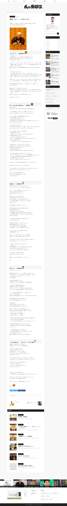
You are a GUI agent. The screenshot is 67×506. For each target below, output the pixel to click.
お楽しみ (53, 48)
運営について (32, 494)
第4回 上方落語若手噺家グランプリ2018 (55, 56)
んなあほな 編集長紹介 (33, 493)
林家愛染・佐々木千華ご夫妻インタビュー (26, 446)
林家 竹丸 (52, 23)
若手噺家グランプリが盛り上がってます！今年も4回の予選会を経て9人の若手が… (55, 59)
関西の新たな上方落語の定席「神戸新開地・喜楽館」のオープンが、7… (55, 65)
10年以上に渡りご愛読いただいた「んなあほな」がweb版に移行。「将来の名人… (55, 78)
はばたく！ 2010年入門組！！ (24, 456)
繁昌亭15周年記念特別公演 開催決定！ (25, 465)
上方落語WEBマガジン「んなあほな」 (32, 504)
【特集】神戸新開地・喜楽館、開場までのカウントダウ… (55, 63)
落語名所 (53, 46)
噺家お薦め (53, 44)
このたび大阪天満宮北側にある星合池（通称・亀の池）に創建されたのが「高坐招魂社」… (55, 72)
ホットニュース (12, 16)
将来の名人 (53, 41)
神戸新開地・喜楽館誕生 (22, 416)
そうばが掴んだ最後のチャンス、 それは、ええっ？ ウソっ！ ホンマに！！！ (29, 427)
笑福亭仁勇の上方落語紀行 (54, 81)
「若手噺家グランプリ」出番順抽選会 (25, 436)
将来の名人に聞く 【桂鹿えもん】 (46, 496)
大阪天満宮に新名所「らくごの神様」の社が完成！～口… (55, 69)
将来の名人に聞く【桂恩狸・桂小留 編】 (55, 76)
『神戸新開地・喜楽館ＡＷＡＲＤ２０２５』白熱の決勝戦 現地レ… (52, 89)
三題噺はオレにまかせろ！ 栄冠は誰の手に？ (47, 499)
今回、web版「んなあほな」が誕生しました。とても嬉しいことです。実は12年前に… (55, 83)
